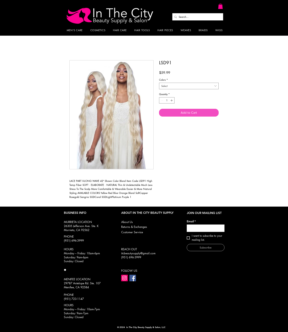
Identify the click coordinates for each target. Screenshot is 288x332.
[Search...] (197, 16)
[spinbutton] (167, 100)
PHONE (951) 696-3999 (74, 238)
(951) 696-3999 (131, 257)
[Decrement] (162, 100)
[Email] (204, 228)
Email (191, 221)
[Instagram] (124, 278)
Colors (163, 79)
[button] (220, 6)
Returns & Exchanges (134, 227)
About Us (127, 222)
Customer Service (132, 232)
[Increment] (172, 100)
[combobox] (189, 86)
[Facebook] (132, 278)
